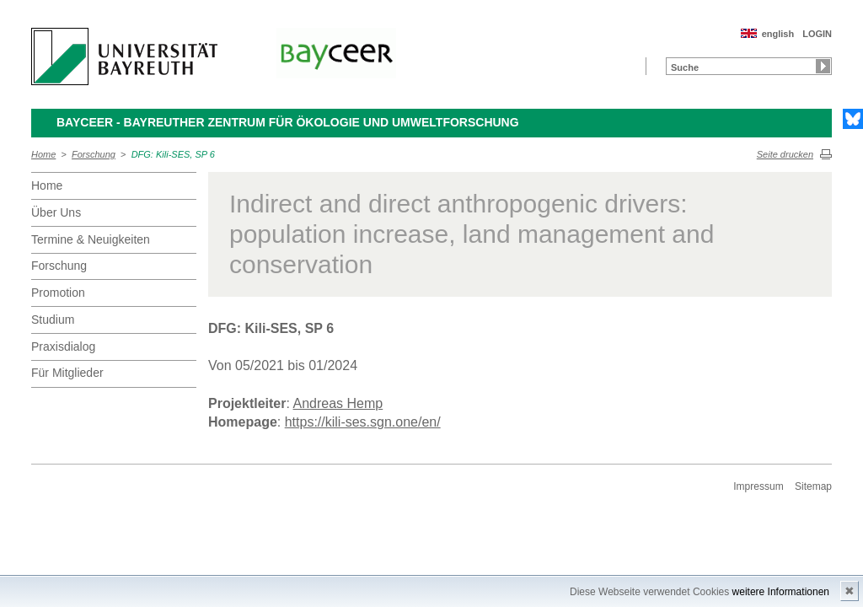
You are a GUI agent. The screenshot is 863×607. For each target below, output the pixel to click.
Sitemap (813, 486)
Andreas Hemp (338, 403)
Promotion (58, 292)
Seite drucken (785, 154)
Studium (52, 319)
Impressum (758, 486)
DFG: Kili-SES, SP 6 (173, 154)
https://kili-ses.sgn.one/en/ (363, 422)
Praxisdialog (63, 346)
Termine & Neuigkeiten (90, 239)
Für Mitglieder (67, 372)
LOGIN (817, 34)
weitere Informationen (780, 592)
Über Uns (56, 212)
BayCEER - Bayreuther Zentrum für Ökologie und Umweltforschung (287, 122)
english (778, 34)
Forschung (93, 154)
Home (43, 154)
